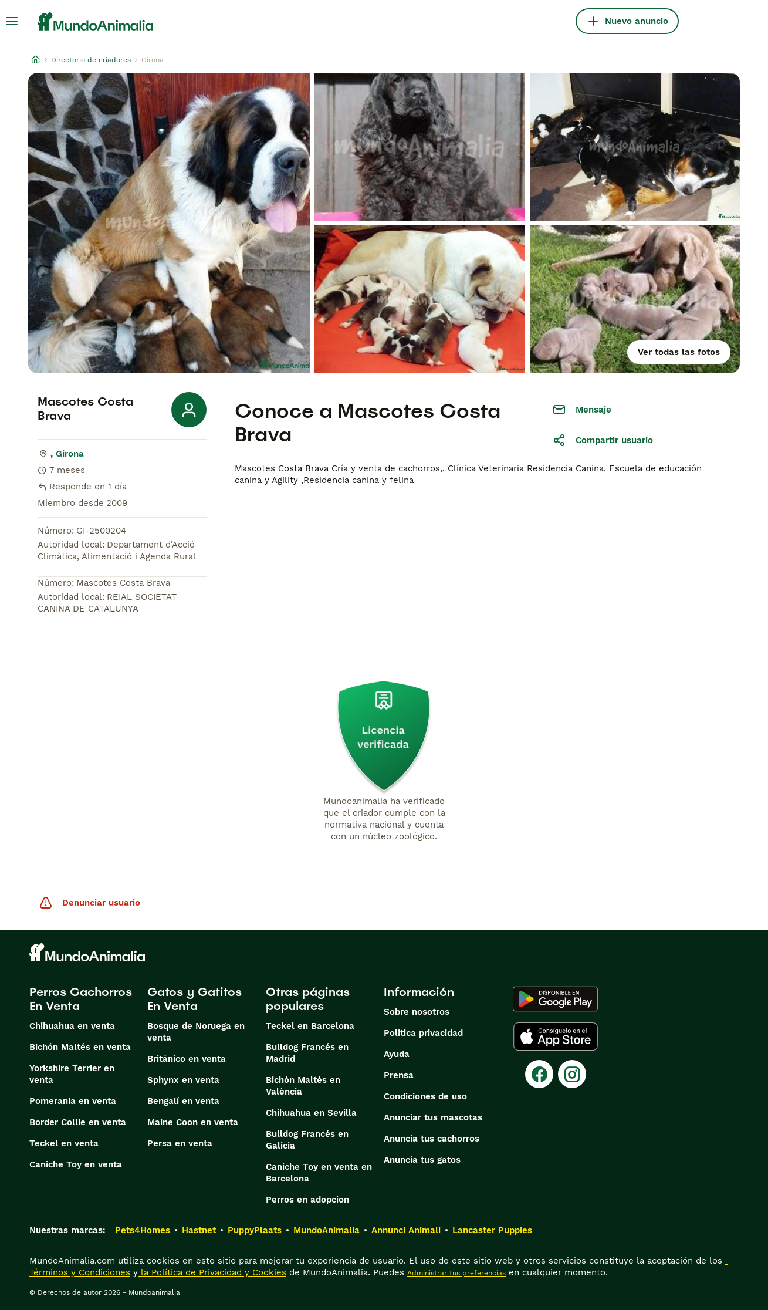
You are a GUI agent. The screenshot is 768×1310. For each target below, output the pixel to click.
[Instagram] (572, 1074)
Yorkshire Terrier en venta (71, 1074)
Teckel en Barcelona (310, 1026)
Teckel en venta (64, 1143)
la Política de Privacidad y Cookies (212, 1272)
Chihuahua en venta (72, 1026)
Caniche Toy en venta (75, 1164)
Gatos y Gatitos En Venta (194, 999)
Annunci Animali (406, 1230)
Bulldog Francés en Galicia (307, 1140)
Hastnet (199, 1230)
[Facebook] (539, 1074)
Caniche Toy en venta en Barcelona (319, 1173)
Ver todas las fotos (679, 352)
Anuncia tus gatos (422, 1159)
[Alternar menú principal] (11, 21)
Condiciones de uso (425, 1096)
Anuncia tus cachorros (431, 1138)
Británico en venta (186, 1059)
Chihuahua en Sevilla (311, 1113)
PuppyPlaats (255, 1230)
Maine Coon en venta (192, 1122)
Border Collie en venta (77, 1122)
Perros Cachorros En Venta (80, 999)
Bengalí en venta (183, 1101)
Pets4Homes (142, 1230)
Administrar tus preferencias (456, 1273)
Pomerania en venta (72, 1101)
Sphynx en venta (183, 1080)
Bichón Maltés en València (303, 1086)
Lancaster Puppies (492, 1230)
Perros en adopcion (307, 1199)
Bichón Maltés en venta (80, 1047)
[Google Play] (555, 999)
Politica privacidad (423, 1033)
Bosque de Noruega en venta (196, 1032)
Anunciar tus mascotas (433, 1117)
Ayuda (397, 1054)
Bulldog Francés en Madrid (307, 1053)
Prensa (399, 1075)
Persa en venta (179, 1143)
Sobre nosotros (416, 1012)
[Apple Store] (556, 1036)
